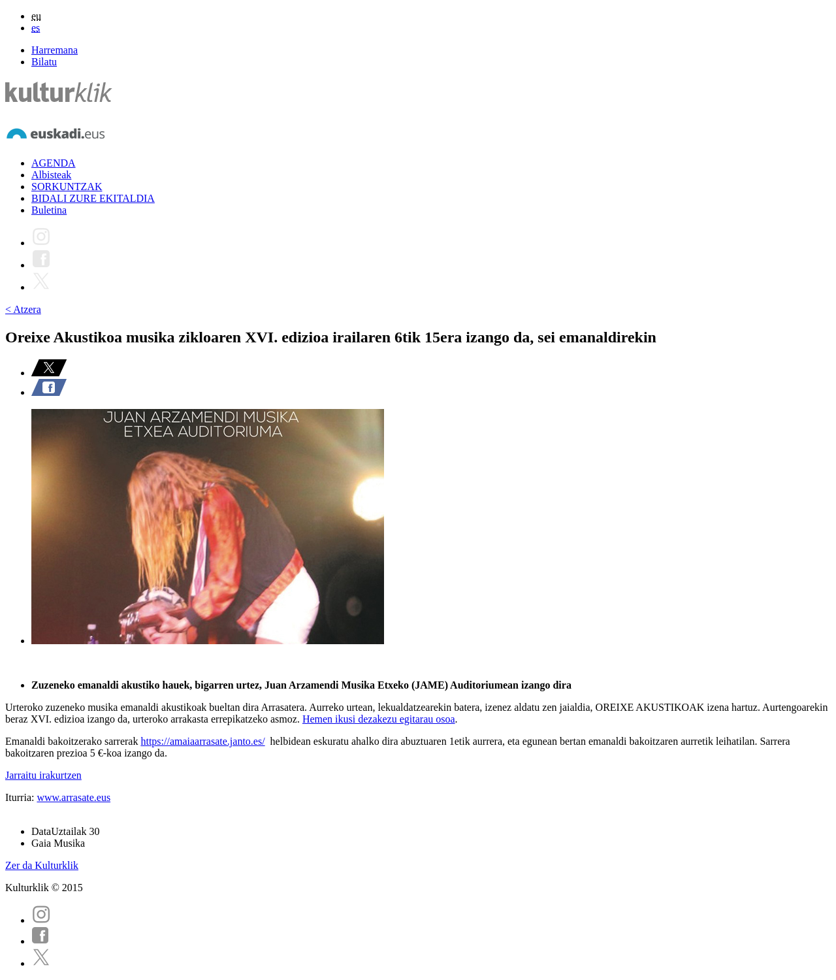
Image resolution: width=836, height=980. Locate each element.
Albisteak (51, 174)
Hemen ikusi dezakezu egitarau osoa (378, 719)
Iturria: (21, 797)
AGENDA (53, 163)
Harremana (54, 50)
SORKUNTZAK (66, 186)
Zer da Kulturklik (41, 865)
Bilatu (44, 61)
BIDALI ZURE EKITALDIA (93, 198)
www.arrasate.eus (73, 797)
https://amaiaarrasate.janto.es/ (202, 741)
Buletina (49, 210)
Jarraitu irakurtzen (43, 775)
